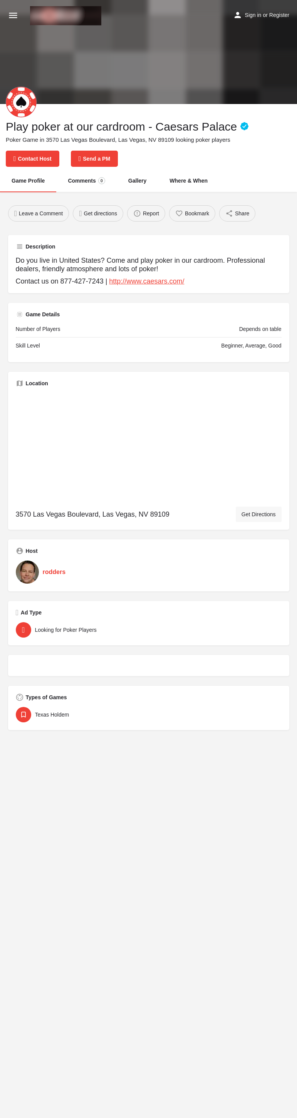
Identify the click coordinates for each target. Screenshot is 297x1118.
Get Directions (259, 514)
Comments (86, 180)
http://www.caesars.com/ (146, 281)
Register (279, 15)
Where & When (188, 181)
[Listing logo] (21, 102)
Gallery (137, 181)
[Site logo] (66, 15)
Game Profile (28, 181)
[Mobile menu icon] (13, 16)
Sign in (253, 15)
